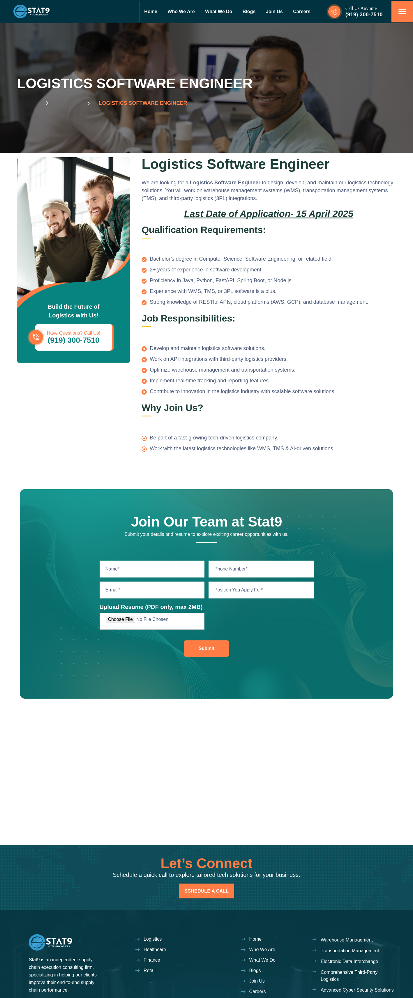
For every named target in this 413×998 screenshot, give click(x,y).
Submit (206, 648)
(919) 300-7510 (364, 14)
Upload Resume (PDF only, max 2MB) (151, 607)
